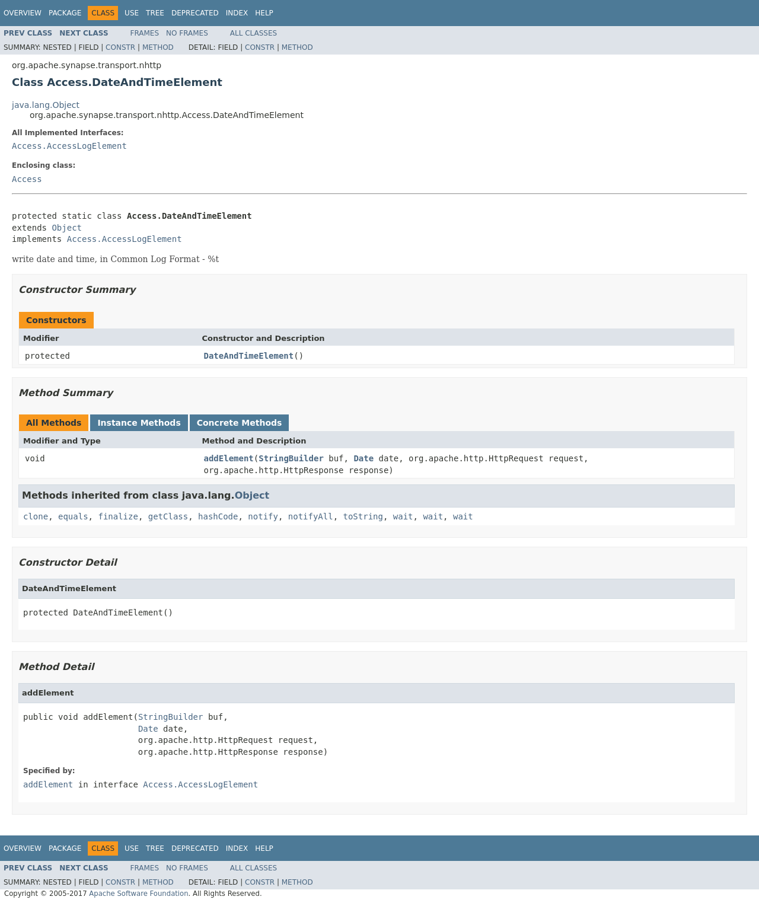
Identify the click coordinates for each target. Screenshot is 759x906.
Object (67, 227)
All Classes (253, 33)
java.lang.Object (45, 105)
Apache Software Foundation (138, 893)
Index (237, 13)
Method (158, 47)
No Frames (187, 33)
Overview (23, 13)
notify (263, 516)
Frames (145, 33)
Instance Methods (138, 423)
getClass (168, 516)
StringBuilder (291, 458)
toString (363, 516)
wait (403, 516)
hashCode (218, 516)
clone (35, 516)
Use (132, 13)
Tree (155, 13)
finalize (118, 516)
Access (27, 179)
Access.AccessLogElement (69, 146)
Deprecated (195, 13)
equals (73, 516)
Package (65, 13)
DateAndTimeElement (249, 356)
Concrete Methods (239, 423)
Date (363, 458)
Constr (120, 47)
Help (264, 13)
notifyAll (310, 516)
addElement (229, 458)
